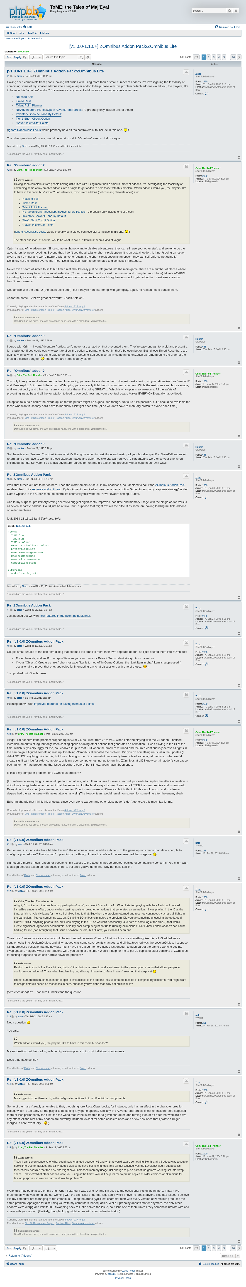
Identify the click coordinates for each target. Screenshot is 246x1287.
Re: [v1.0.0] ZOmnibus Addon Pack (35, 641)
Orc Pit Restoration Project (39, 309)
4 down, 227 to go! (74, 306)
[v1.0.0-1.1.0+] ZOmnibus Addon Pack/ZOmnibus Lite (123, 46)
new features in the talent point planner (64, 615)
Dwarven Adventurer (83, 309)
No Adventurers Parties (31, 109)
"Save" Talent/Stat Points (32, 123)
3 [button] (214, 57)
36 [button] (233, 57)
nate (197, 843)
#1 (8, 76)
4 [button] (219, 57)
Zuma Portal (128, 1271)
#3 (8, 340)
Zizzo (198, 74)
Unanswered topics (15, 38)
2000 (204, 176)
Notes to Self (24, 97)
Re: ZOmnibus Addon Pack (29, 474)
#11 (9, 844)
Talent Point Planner (29, 105)
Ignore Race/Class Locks (24, 130)
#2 (8, 170)
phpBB (111, 1274)
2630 (204, 81)
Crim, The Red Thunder (208, 168)
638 (204, 346)
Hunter (199, 339)
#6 (8, 479)
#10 (9, 734)
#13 (9, 1016)
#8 (8, 646)
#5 (8, 448)
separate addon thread (46, 489)
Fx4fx (27, 875)
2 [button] (208, 57)
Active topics (35, 38)
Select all (23, 526)
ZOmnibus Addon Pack (170, 485)
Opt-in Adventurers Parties (64, 109)
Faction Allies (63, 309)
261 (204, 850)
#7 (8, 610)
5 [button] (224, 57)
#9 (8, 698)
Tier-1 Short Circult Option (33, 118)
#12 (9, 891)
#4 (8, 375)
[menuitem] (27, 27)
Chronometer (43, 875)
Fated (83, 875)
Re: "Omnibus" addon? (26, 165)
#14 (9, 1084)
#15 (9, 1147)
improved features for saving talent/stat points (64, 703)
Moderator (24, 51)
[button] (196, 57)
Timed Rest (23, 101)
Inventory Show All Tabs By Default (38, 114)
